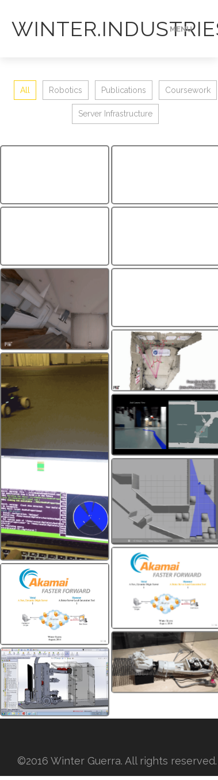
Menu (181, 29)
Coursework (188, 90)
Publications (123, 90)
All (25, 90)
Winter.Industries (87, 29)
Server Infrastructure (115, 113)
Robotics (65, 90)
